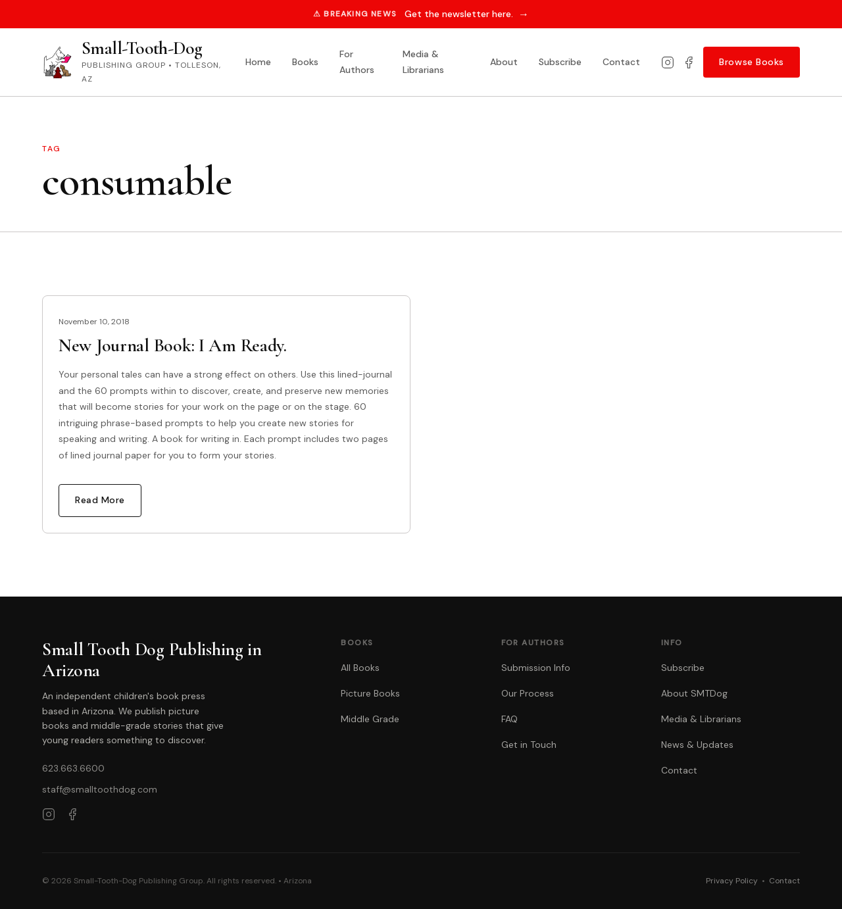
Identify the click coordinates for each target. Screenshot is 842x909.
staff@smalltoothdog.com (99, 789)
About (504, 62)
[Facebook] (688, 62)
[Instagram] (667, 62)
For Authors (356, 62)
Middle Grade (370, 719)
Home (258, 62)
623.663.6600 (73, 768)
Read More (100, 500)
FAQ (509, 719)
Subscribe (560, 62)
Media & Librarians (423, 62)
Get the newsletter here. (467, 14)
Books (305, 62)
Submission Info (535, 668)
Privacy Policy (732, 880)
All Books (360, 668)
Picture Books (370, 693)
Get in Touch (529, 744)
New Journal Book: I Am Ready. (173, 345)
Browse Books (751, 62)
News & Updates (697, 744)
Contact (621, 62)
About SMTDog (694, 693)
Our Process (527, 693)
